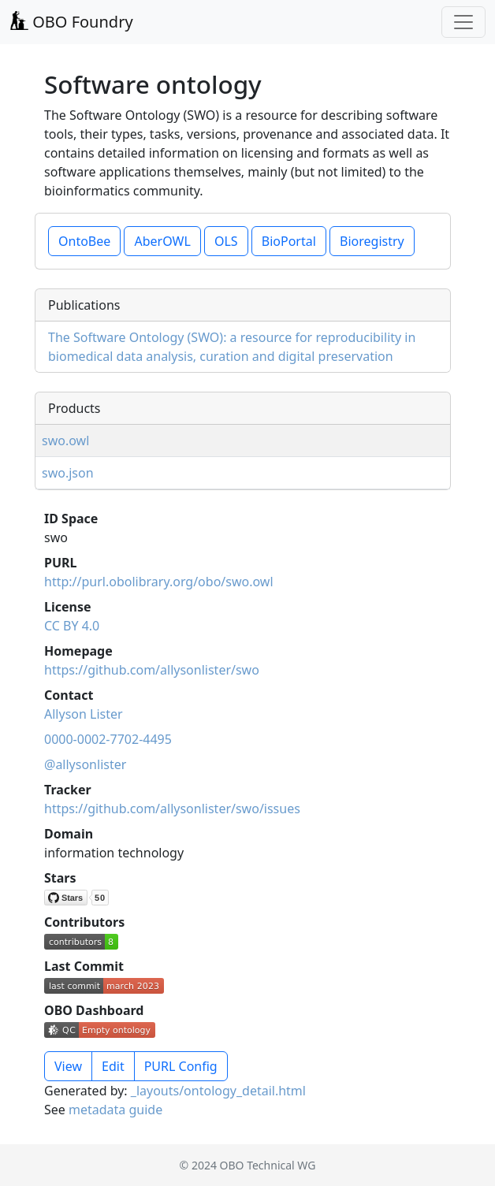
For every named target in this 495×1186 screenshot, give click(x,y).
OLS (226, 241)
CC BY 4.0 (71, 625)
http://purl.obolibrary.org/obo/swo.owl (159, 581)
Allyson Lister (83, 714)
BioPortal (289, 241)
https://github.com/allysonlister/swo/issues (172, 808)
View (68, 1066)
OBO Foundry (71, 21)
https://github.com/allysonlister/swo (151, 670)
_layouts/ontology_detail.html (218, 1090)
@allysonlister (85, 764)
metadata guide (115, 1109)
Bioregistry (372, 241)
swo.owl (65, 440)
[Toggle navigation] (463, 22)
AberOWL (162, 241)
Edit (113, 1066)
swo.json (68, 472)
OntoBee (84, 241)
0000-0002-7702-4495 (108, 739)
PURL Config (181, 1066)
